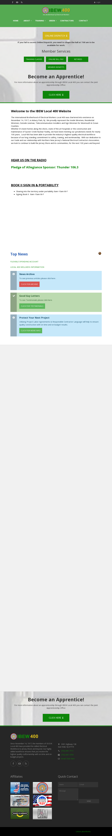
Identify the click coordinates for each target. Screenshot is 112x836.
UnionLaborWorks (83, 831)
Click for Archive (29, 284)
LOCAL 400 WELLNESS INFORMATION (27, 267)
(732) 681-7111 (67, 751)
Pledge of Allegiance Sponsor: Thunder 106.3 (44, 167)
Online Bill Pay (56, 59)
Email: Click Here (68, 758)
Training (39, 20)
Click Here (56, 94)
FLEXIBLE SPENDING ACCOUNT (24, 261)
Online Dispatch (56, 35)
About (27, 20)
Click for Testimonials (32, 306)
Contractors (67, 20)
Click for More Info (30, 330)
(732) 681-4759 (67, 754)
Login (97, 2)
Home (15, 20)
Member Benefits (56, 67)
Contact (83, 20)
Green (52, 20)
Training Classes (34, 59)
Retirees (78, 59)
